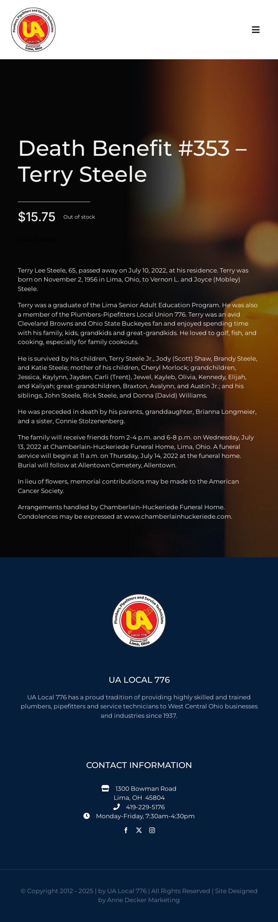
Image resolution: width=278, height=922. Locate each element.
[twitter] (139, 830)
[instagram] (152, 830)
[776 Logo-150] (33, 10)
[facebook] (126, 830)
